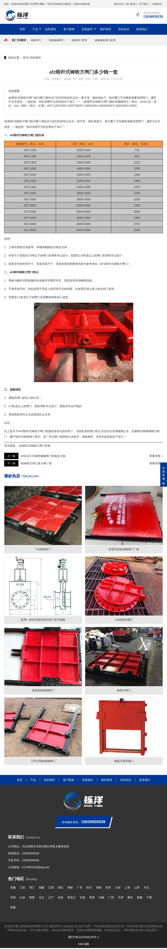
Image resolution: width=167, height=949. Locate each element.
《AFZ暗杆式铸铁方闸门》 (113, 263)
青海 (92, 898)
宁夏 (149, 898)
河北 (146, 888)
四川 (89, 888)
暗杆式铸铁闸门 (25, 436)
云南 (118, 888)
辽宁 (51, 898)
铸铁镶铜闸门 (56, 40)
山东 (22, 898)
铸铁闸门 (36, 40)
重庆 (130, 898)
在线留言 (157, 4)
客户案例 (68, 29)
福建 (41, 888)
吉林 (60, 898)
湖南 (70, 888)
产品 (35, 29)
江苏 (22, 888)
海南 (98, 888)
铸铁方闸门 (26, 272)
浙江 (32, 888)
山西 (137, 888)
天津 (120, 898)
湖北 (60, 888)
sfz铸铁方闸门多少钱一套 (36, 463)
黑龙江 (71, 898)
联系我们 (142, 29)
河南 (13, 898)
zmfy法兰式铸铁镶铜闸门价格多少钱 (42, 456)
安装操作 (87, 29)
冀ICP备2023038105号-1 (83, 938)
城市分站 (119, 4)
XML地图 (83, 945)
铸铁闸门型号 (79, 40)
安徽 (13, 888)
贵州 (108, 888)
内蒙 (101, 898)
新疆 (13, 908)
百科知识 (123, 29)
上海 (127, 888)
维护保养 (105, 29)
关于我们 (143, 4)
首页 (22, 29)
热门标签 (131, 4)
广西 (111, 898)
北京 (41, 898)
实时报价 (50, 29)
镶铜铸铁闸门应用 (105, 40)
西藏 (139, 898)
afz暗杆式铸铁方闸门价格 (34, 445)
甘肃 (82, 898)
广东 (79, 888)
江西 (51, 888)
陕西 (32, 898)
